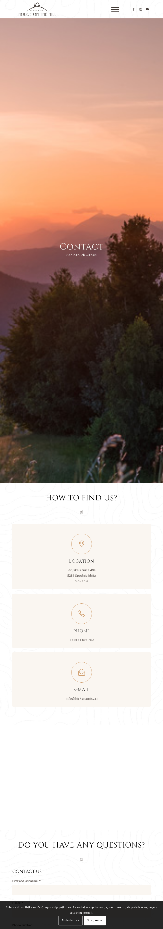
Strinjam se (95, 920)
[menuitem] (113, 9)
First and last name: (26, 881)
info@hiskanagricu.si (82, 698)
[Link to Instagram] (140, 9)
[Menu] (113, 9)
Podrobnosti (70, 920)
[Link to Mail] (147, 9)
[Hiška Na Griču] (67, 9)
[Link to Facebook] (133, 9)
